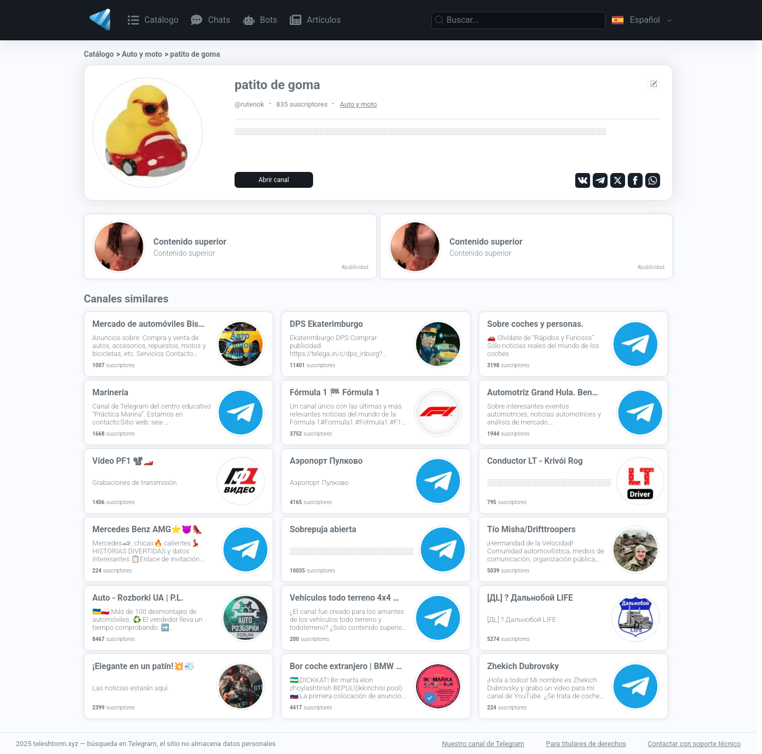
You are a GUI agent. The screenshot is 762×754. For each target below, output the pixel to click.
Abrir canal (273, 180)
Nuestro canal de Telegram (483, 743)
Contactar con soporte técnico (694, 743)
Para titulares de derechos (586, 743)
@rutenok (249, 104)
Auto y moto (142, 54)
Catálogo (99, 54)
